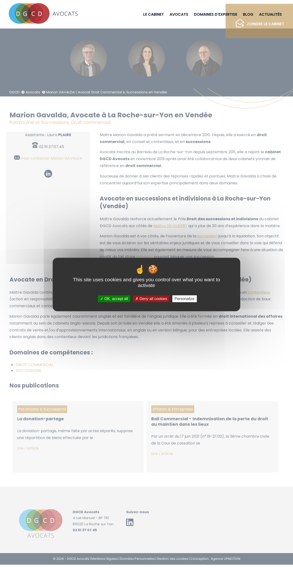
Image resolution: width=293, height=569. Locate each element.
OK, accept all (114, 299)
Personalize (184, 299)
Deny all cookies (151, 299)
